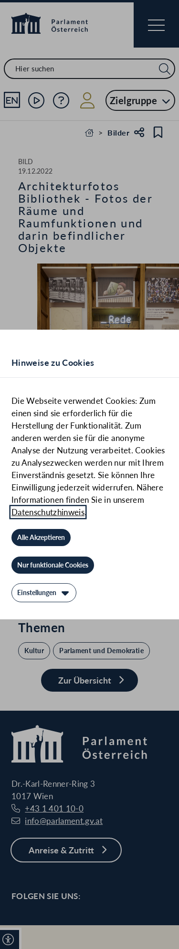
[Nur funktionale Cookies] (52, 565)
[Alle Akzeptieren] (41, 537)
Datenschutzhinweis (47, 512)
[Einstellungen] (43, 592)
